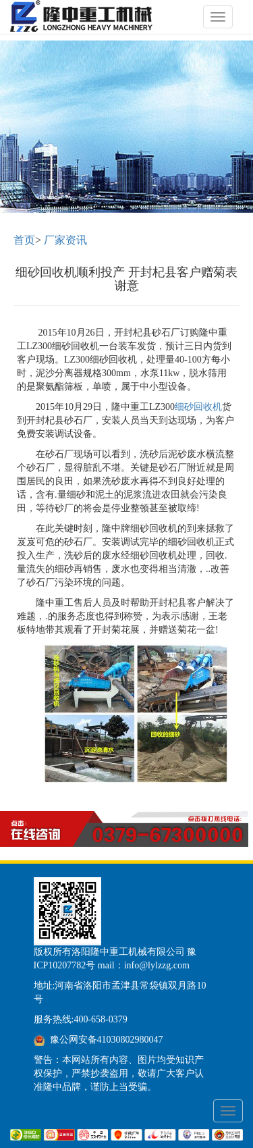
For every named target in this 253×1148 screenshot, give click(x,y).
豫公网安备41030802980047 (106, 1040)
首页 (24, 240)
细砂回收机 (198, 407)
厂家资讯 (65, 240)
